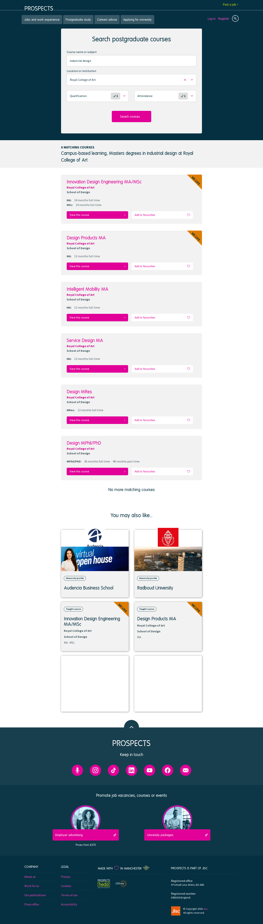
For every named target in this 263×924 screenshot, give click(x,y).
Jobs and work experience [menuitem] (42, 19)
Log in (211, 18)
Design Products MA (86, 237)
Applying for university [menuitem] (137, 19)
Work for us (31, 883)
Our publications (35, 892)
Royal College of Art (80, 187)
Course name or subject (82, 52)
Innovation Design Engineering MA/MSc (104, 181)
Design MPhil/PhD (84, 440)
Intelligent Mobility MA (87, 288)
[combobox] (131, 60)
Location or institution (81, 71)
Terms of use (69, 892)
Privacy (65, 874)
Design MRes (79, 389)
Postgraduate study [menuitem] (78, 19)
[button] (131, 80)
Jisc (205, 906)
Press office (31, 901)
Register (223, 18)
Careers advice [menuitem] (107, 19)
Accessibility (69, 901)
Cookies (66, 883)
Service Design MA (85, 338)
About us (30, 874)
